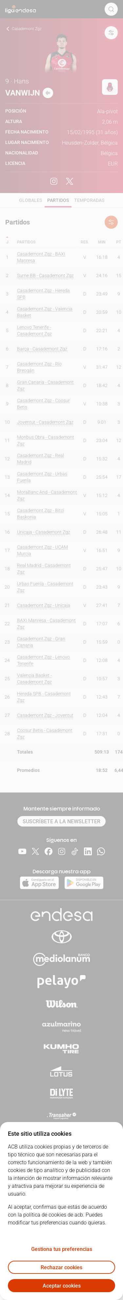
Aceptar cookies (62, 1286)
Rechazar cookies (61, 1267)
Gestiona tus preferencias (61, 1249)
